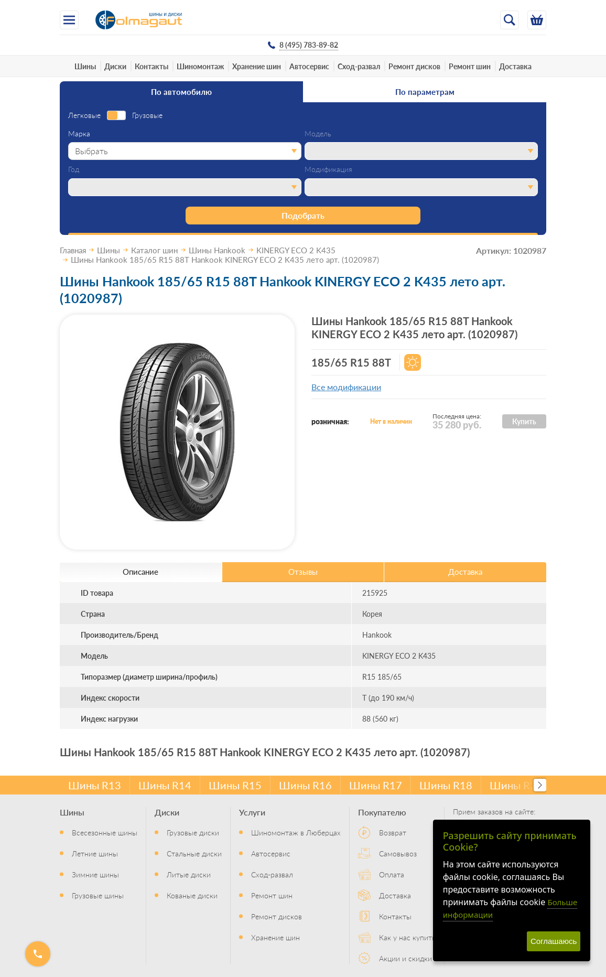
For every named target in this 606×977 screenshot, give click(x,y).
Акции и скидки (405, 958)
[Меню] (69, 19)
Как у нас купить (407, 937)
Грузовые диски (193, 832)
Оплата (391, 874)
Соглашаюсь (554, 941)
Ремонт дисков (414, 66)
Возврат (392, 832)
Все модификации (346, 387)
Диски (115, 66)
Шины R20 (516, 785)
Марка (79, 133)
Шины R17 (375, 785)
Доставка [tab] (465, 571)
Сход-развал (359, 66)
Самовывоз (398, 853)
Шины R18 (445, 785)
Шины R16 (305, 785)
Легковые (84, 115)
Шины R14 (164, 785)
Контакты (151, 66)
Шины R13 (94, 785)
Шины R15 (235, 785)
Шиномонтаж (200, 66)
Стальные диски (194, 853)
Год (73, 169)
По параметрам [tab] (425, 91)
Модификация (328, 169)
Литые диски (189, 874)
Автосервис (309, 66)
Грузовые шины (98, 895)
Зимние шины (95, 874)
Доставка (515, 66)
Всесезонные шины (104, 832)
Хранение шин (256, 66)
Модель (318, 133)
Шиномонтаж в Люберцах (296, 832)
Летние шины (95, 853)
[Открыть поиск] (509, 19)
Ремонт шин (470, 66)
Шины (85, 66)
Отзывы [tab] (303, 571)
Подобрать (303, 215)
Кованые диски (192, 895)
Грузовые (147, 115)
